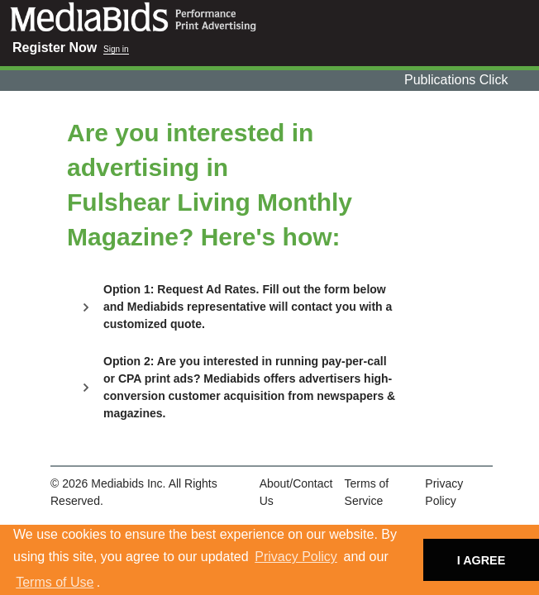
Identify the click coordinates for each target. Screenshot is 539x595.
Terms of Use (54, 582)
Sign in (116, 49)
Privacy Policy (296, 557)
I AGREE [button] (481, 560)
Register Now (54, 47)
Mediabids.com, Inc (269, 16)
